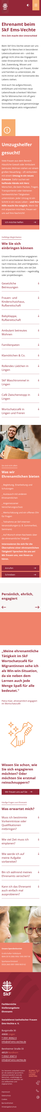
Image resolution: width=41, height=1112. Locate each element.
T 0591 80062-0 (9, 1037)
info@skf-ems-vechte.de (14, 1041)
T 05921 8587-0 (9, 1056)
